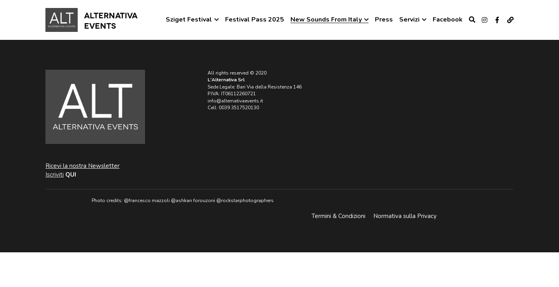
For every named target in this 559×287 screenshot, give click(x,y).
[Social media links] (484, 20)
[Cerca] (472, 19)
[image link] (61, 19)
